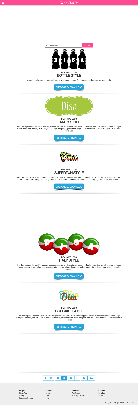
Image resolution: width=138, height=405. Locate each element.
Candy (21, 395)
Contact (101, 390)
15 (84, 378)
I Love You (23, 393)
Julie (47, 398)
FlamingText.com (78, 395)
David (48, 395)
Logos (22, 390)
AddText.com (77, 393)
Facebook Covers (26, 398)
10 (51, 378)
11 (58, 378)
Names (49, 390)
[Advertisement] (69, 24)
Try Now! (87, 45)
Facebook (102, 393)
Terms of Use (113, 403)
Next (91, 378)
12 (64, 378)
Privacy (107, 403)
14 (77, 378)
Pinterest (101, 395)
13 (71, 378)
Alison (48, 393)
